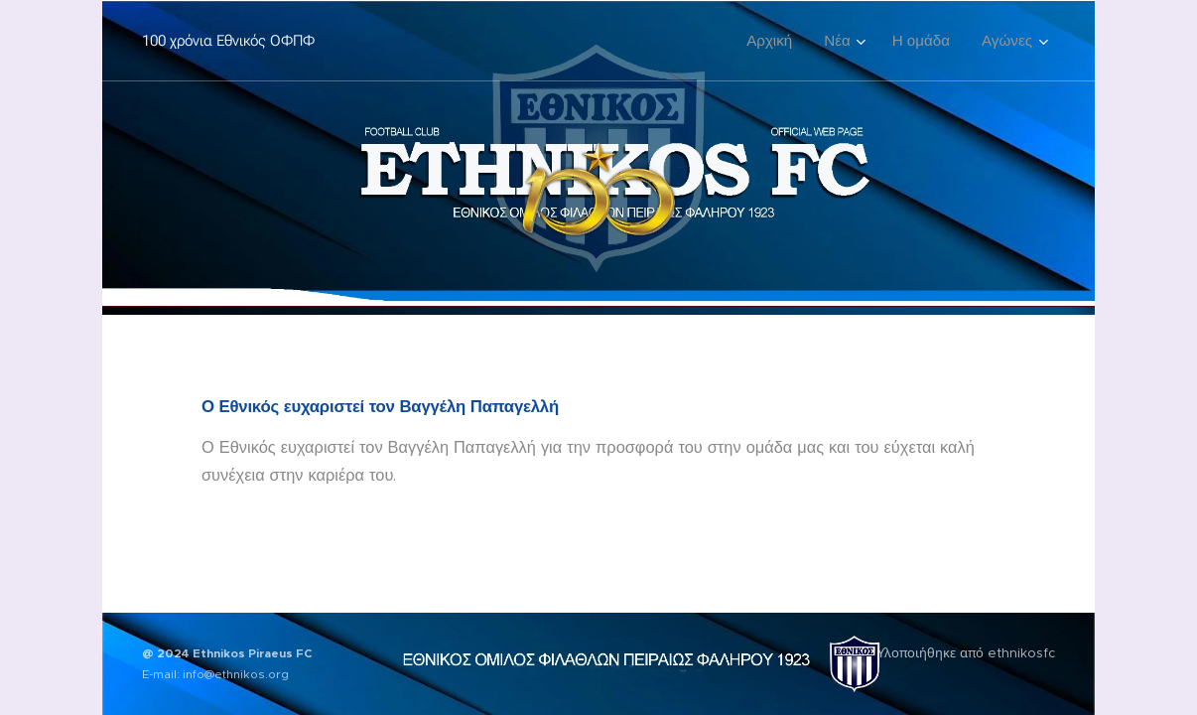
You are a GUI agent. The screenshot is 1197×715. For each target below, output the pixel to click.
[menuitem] (774, 41)
